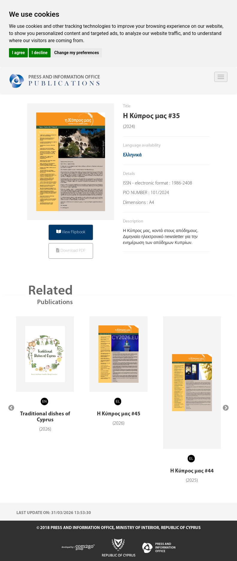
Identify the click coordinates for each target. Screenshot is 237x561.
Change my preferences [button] (76, 52)
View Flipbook (70, 232)
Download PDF (70, 250)
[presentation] (11, 408)
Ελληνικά (132, 155)
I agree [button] (18, 52)
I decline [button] (40, 52)
